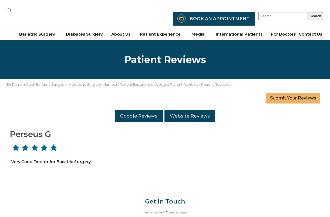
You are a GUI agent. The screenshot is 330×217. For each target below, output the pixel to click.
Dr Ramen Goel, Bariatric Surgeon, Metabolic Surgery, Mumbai (62, 84)
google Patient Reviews (177, 84)
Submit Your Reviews (293, 98)
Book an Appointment (220, 18)
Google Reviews (138, 116)
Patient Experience (136, 84)
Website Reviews (190, 116)
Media (198, 34)
